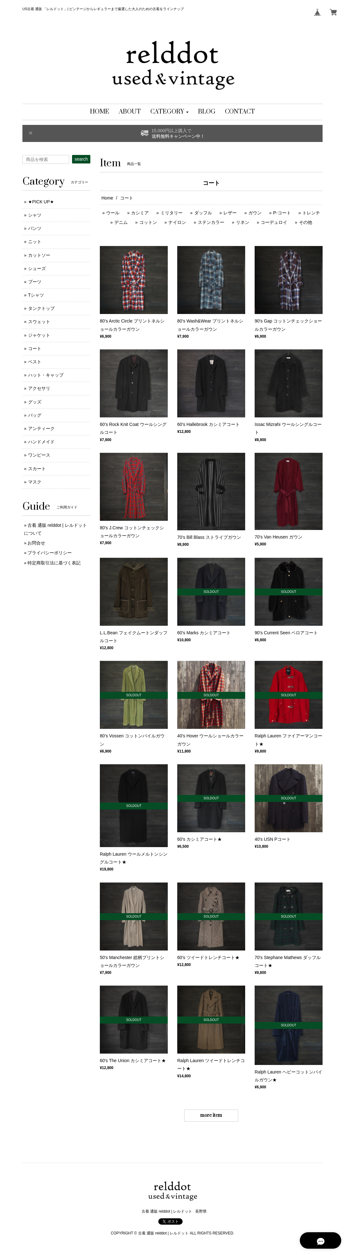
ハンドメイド (41, 441)
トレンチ (311, 212)
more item (211, 1115)
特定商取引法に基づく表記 (54, 562)
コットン (148, 222)
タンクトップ (41, 308)
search (81, 159)
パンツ (34, 228)
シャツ (34, 215)
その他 (305, 222)
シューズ (37, 268)
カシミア (140, 212)
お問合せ (36, 542)
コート (34, 348)
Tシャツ (36, 295)
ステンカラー (211, 222)
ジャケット (39, 335)
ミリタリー (171, 212)
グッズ (34, 401)
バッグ (34, 415)
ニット (34, 241)
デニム (121, 222)
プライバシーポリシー (49, 552)
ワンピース (39, 455)
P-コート (282, 212)
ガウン (255, 212)
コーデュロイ (274, 222)
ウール (112, 212)
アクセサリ (39, 388)
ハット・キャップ (46, 375)
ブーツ (34, 281)
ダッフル (203, 212)
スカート (37, 468)
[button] (169, 112)
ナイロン (177, 222)
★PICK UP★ (41, 201)
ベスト (34, 361)
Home (107, 197)
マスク (34, 481)
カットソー (39, 255)
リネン (242, 222)
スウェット (39, 321)
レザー (230, 212)
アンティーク (41, 428)
